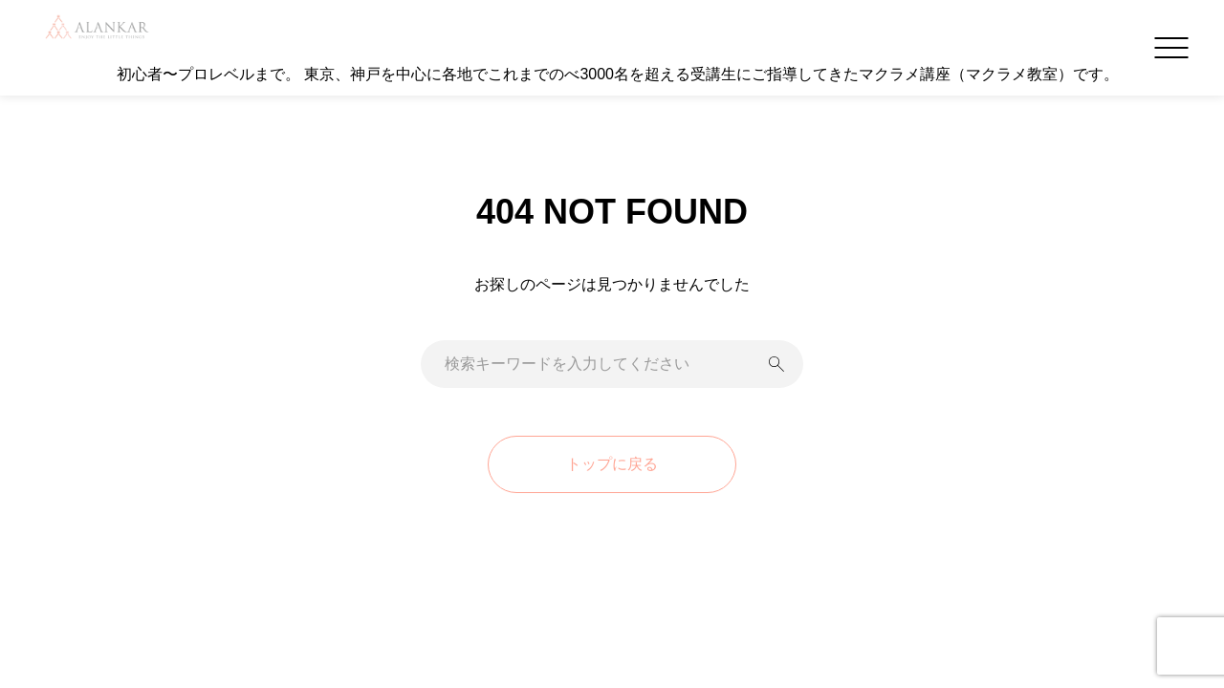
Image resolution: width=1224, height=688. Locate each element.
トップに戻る (612, 464)
